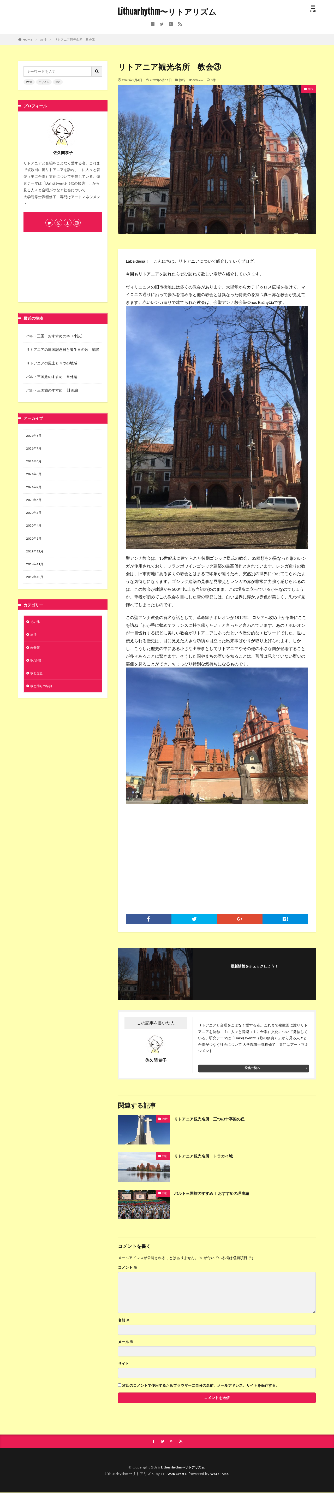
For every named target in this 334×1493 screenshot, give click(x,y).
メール (125, 1342)
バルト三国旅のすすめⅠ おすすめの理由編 (219, 1193)
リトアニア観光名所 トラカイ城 (209, 1156)
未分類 (35, 658)
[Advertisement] (217, 853)
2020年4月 (35, 531)
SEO (58, 82)
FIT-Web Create (172, 1474)
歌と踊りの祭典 (43, 699)
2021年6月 (35, 463)
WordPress (221, 1474)
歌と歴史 (37, 685)
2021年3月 (35, 477)
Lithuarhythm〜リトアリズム (167, 12)
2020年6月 (35, 504)
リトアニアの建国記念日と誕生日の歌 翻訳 (62, 349)
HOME (27, 40)
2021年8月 (35, 436)
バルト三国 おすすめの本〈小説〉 (55, 336)
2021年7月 (35, 449)
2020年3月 (35, 544)
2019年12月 (36, 558)
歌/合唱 (36, 671)
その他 (35, 631)
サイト (123, 1363)
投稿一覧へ (252, 1068)
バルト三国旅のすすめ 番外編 (51, 376)
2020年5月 (35, 517)
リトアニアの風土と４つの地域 (51, 363)
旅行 (43, 40)
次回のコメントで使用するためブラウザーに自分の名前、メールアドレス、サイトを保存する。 (200, 1385)
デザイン (44, 82)
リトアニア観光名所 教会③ (74, 40)
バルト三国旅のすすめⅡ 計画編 (52, 390)
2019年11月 (36, 572)
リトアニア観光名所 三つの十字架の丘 (216, 1119)
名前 (124, 1320)
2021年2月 (35, 490)
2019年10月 (36, 585)
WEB (29, 82)
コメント (127, 1267)
